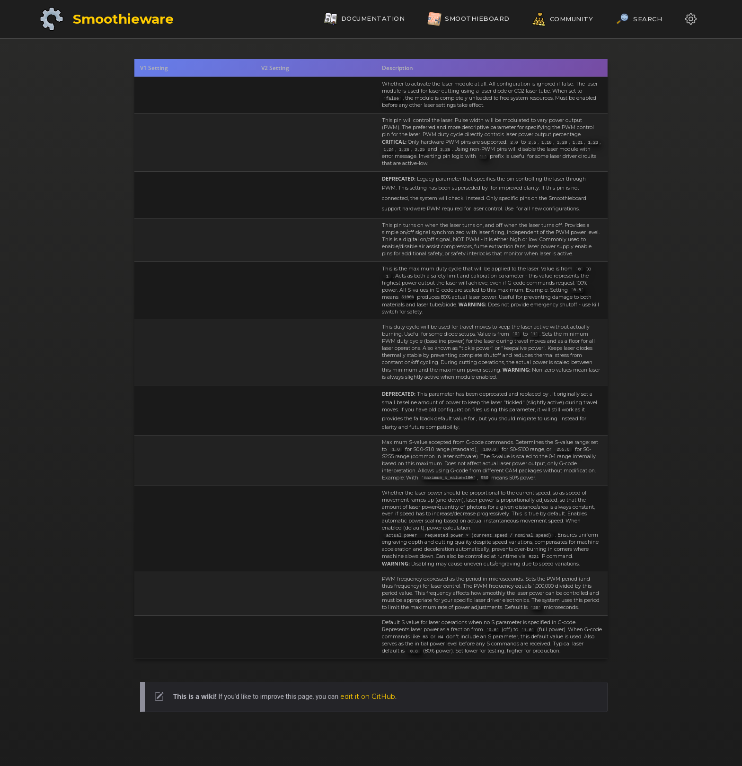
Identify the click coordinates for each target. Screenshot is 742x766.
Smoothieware (123, 19)
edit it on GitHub (367, 696)
